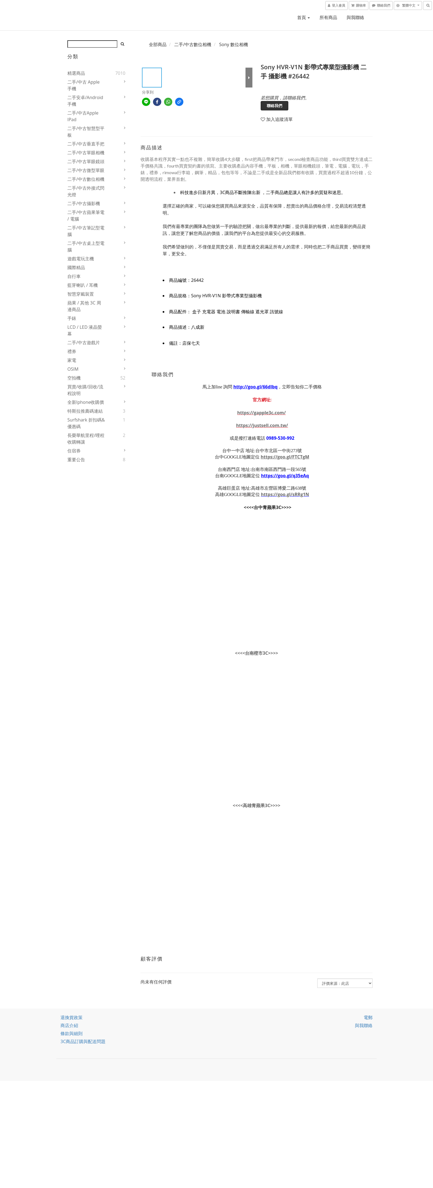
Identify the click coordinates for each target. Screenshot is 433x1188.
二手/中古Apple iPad (83, 116)
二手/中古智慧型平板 (85, 131)
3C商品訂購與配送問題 (82, 1041)
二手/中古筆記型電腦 (85, 231)
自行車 (74, 276)
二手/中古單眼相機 (85, 153)
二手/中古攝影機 (83, 203)
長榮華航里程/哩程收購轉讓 (85, 438)
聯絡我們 (274, 105)
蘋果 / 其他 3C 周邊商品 (84, 306)
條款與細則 (71, 1033)
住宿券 (74, 451)
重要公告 (76, 460)
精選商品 (76, 73)
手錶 (71, 318)
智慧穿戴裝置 (80, 294)
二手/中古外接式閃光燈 (85, 191)
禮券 (71, 351)
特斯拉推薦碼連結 (85, 411)
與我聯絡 (355, 17)
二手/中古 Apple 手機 (83, 85)
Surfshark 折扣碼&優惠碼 (86, 423)
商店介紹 (69, 1025)
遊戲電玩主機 (80, 259)
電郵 (368, 1017)
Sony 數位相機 (233, 44)
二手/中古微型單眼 (85, 170)
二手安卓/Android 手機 (85, 100)
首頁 (303, 17)
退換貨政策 (71, 1017)
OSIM (72, 369)
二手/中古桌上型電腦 (85, 246)
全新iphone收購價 (85, 402)
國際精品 (76, 267)
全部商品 (158, 44)
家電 (71, 360)
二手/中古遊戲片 (83, 343)
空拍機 (74, 378)
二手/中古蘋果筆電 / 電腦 (85, 215)
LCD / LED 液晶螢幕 (84, 330)
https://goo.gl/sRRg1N (285, 494)
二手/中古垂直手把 (85, 144)
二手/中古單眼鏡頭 (85, 161)
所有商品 (328, 17)
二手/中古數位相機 (85, 179)
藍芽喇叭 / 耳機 (82, 285)
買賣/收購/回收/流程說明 (85, 390)
